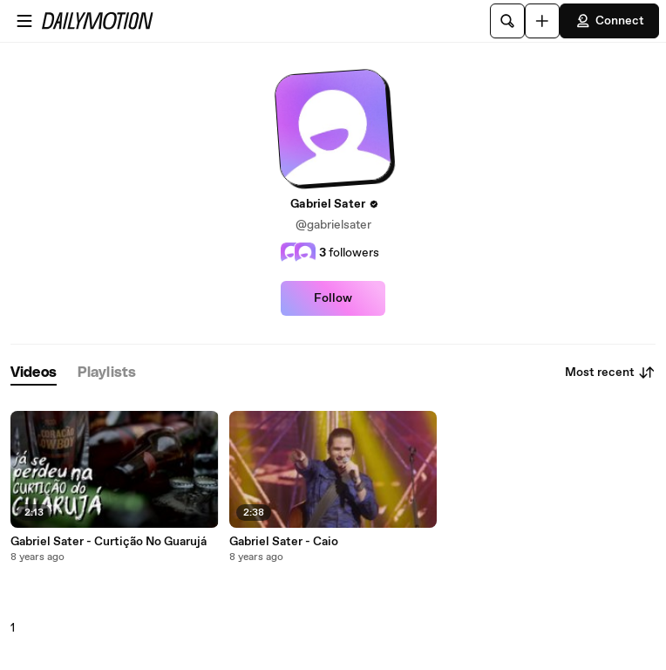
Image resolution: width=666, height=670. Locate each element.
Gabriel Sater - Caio (283, 542)
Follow (333, 298)
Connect (609, 21)
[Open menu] (24, 20)
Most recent (610, 372)
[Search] (507, 20)
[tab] (33, 373)
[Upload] (542, 20)
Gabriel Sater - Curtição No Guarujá (108, 542)
